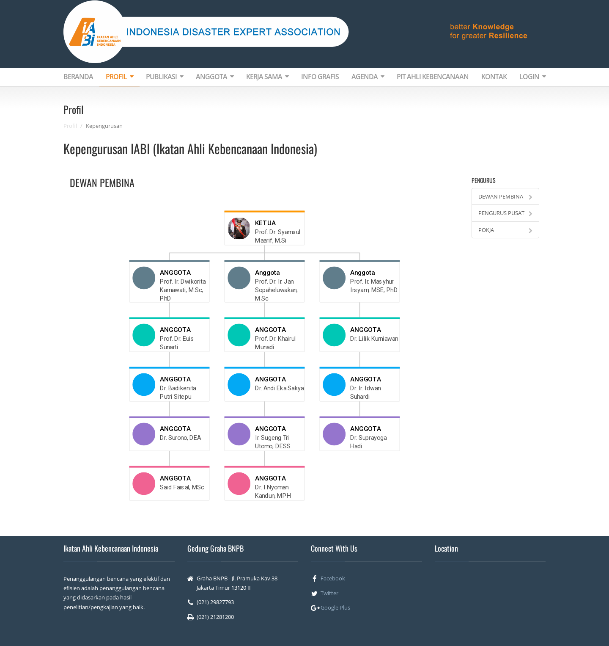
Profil (70, 126)
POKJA (505, 230)
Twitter (329, 593)
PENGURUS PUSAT (505, 213)
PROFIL (119, 76)
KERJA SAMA (267, 76)
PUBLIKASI (164, 76)
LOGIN (532, 76)
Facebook (333, 578)
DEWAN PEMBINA (505, 196)
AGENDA (367, 76)
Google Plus (335, 607)
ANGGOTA (214, 76)
